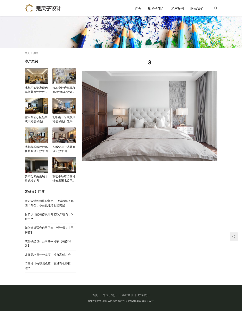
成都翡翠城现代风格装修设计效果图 (36, 149)
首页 (138, 8)
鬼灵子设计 (148, 301)
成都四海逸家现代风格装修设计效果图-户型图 (36, 90)
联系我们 (196, 8)
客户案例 (177, 8)
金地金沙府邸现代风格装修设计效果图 (63, 90)
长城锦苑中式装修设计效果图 (63, 149)
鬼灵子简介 (156, 8)
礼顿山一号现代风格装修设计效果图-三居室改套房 (63, 119)
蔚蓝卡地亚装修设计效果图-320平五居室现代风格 (63, 179)
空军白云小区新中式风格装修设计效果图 (36, 119)
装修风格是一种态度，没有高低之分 (48, 254)
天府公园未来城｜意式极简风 (36, 178)
